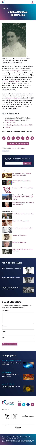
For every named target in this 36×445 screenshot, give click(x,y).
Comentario (5, 310)
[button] (4, 138)
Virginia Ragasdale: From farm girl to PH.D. (18, 125)
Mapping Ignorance (8, 384)
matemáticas (6, 150)
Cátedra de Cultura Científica (14, 436)
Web (3, 337)
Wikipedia (8, 127)
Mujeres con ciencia (10, 440)
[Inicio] (3, 2)
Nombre (4, 325)
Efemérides (5, 8)
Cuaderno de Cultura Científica (11, 360)
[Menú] (32, 2)
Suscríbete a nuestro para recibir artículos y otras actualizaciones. (18, 158)
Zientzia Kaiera (6, 372)
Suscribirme (27, 163)
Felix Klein (5, 81)
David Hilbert (14, 81)
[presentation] (18, 175)
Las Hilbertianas (10, 122)
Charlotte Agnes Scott (17, 71)
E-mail (4, 331)
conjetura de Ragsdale (13, 98)
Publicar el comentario (9, 344)
